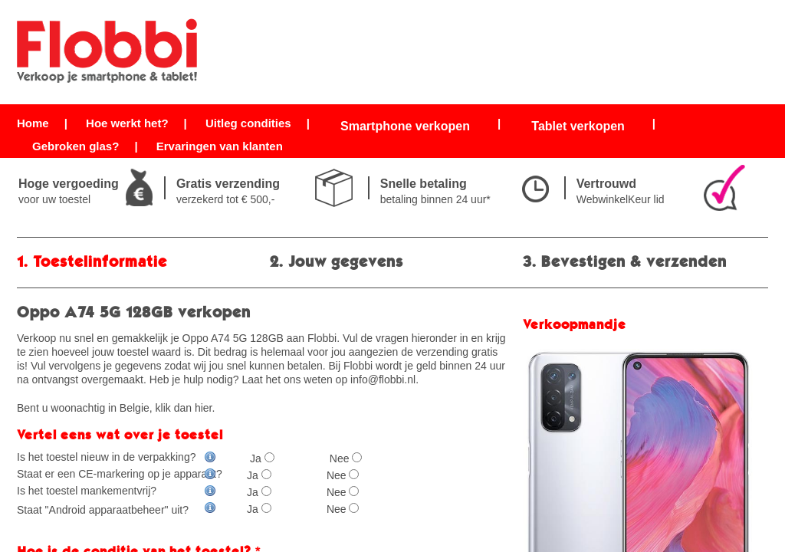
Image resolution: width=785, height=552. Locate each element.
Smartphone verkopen (405, 126)
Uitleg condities (248, 123)
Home (33, 123)
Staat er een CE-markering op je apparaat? (119, 474)
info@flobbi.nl (382, 379)
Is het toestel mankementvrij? (116, 491)
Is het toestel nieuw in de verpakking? (116, 457)
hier (203, 408)
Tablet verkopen (578, 126)
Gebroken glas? (75, 146)
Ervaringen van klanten (219, 146)
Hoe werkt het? (127, 123)
